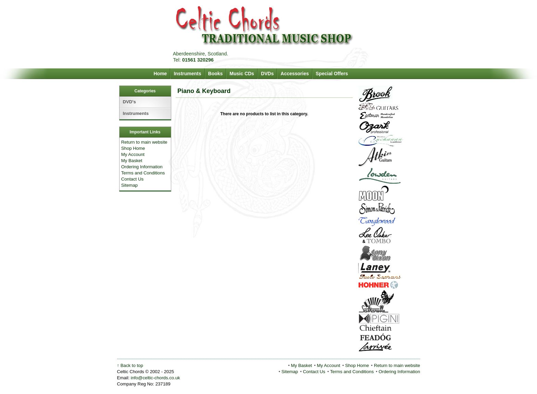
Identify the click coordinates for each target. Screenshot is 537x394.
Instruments (187, 73)
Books (215, 73)
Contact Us (132, 179)
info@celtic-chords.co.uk (155, 377)
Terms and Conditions (143, 172)
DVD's (129, 101)
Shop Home (133, 148)
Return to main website (144, 142)
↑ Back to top (130, 365)
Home (160, 73)
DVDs (267, 73)
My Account (133, 154)
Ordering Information (142, 166)
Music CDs (241, 73)
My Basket (131, 160)
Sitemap (129, 185)
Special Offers (332, 73)
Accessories (294, 73)
